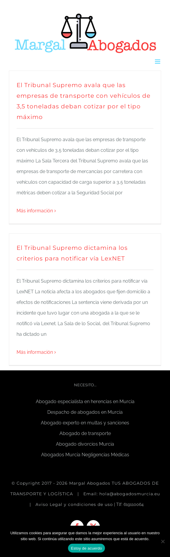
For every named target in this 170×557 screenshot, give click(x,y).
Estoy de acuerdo (86, 548)
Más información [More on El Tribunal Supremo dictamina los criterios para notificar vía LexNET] (35, 352)
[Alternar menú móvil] (158, 61)
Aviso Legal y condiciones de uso (74, 504)
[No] (163, 541)
